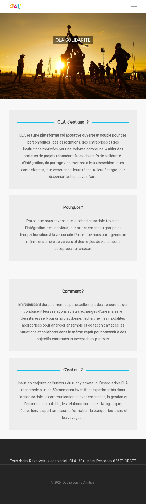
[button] (134, 6)
